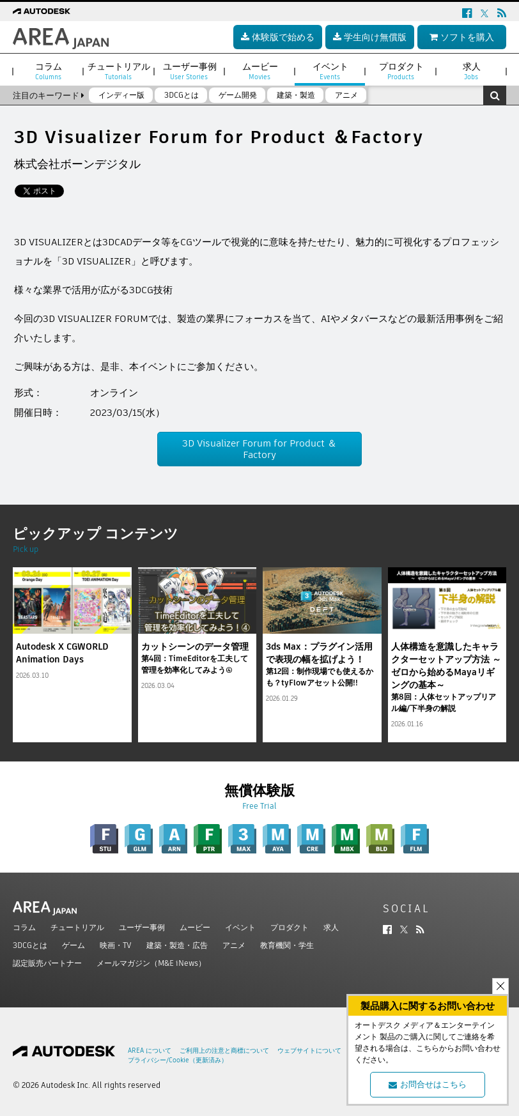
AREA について (149, 1050)
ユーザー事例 (142, 927)
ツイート (34, 191)
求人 (331, 927)
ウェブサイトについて (309, 1050)
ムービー (195, 927)
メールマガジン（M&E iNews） (151, 963)
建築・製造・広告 (177, 945)
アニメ (233, 945)
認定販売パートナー (47, 963)
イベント (240, 927)
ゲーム (73, 945)
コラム (24, 927)
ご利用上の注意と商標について (224, 1050)
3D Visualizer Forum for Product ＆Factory (259, 448)
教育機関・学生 (287, 945)
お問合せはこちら (428, 1084)
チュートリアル (77, 927)
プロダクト (289, 927)
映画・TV (116, 945)
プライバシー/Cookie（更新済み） (178, 1060)
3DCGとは (30, 945)
